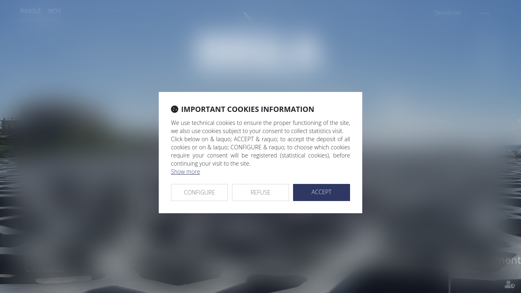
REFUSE (261, 192)
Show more (185, 171)
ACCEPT (321, 192)
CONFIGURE (199, 192)
